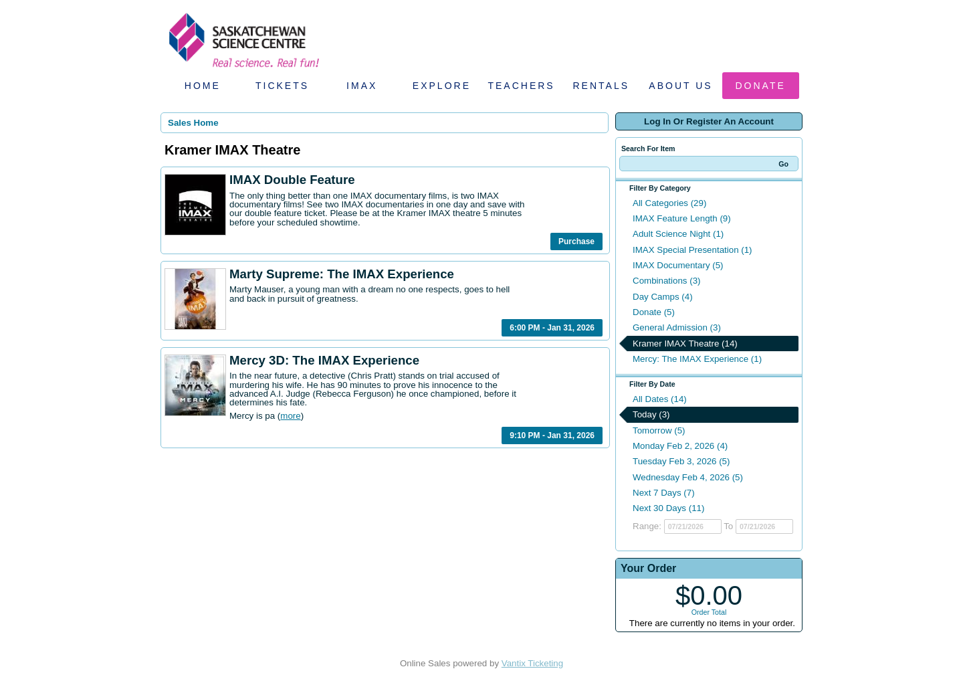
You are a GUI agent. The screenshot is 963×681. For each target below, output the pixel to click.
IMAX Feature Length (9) (682, 218)
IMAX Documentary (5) (678, 265)
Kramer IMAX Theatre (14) (685, 343)
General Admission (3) (677, 327)
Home (203, 85)
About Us (680, 85)
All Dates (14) (660, 399)
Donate (761, 85)
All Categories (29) (669, 203)
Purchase (576, 241)
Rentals (601, 85)
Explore (442, 85)
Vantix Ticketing (532, 663)
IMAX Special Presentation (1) (692, 250)
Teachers (521, 85)
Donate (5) (654, 312)
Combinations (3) (666, 281)
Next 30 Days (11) (668, 508)
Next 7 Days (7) (664, 493)
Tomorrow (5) (659, 430)
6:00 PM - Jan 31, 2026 (552, 327)
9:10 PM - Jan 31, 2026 (552, 435)
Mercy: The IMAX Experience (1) (697, 359)
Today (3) (651, 414)
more (290, 416)
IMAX (361, 85)
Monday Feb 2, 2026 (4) (680, 446)
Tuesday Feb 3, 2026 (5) (681, 461)
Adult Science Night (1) (678, 234)
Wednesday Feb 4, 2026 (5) (688, 477)
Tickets (282, 85)
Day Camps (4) (663, 297)
